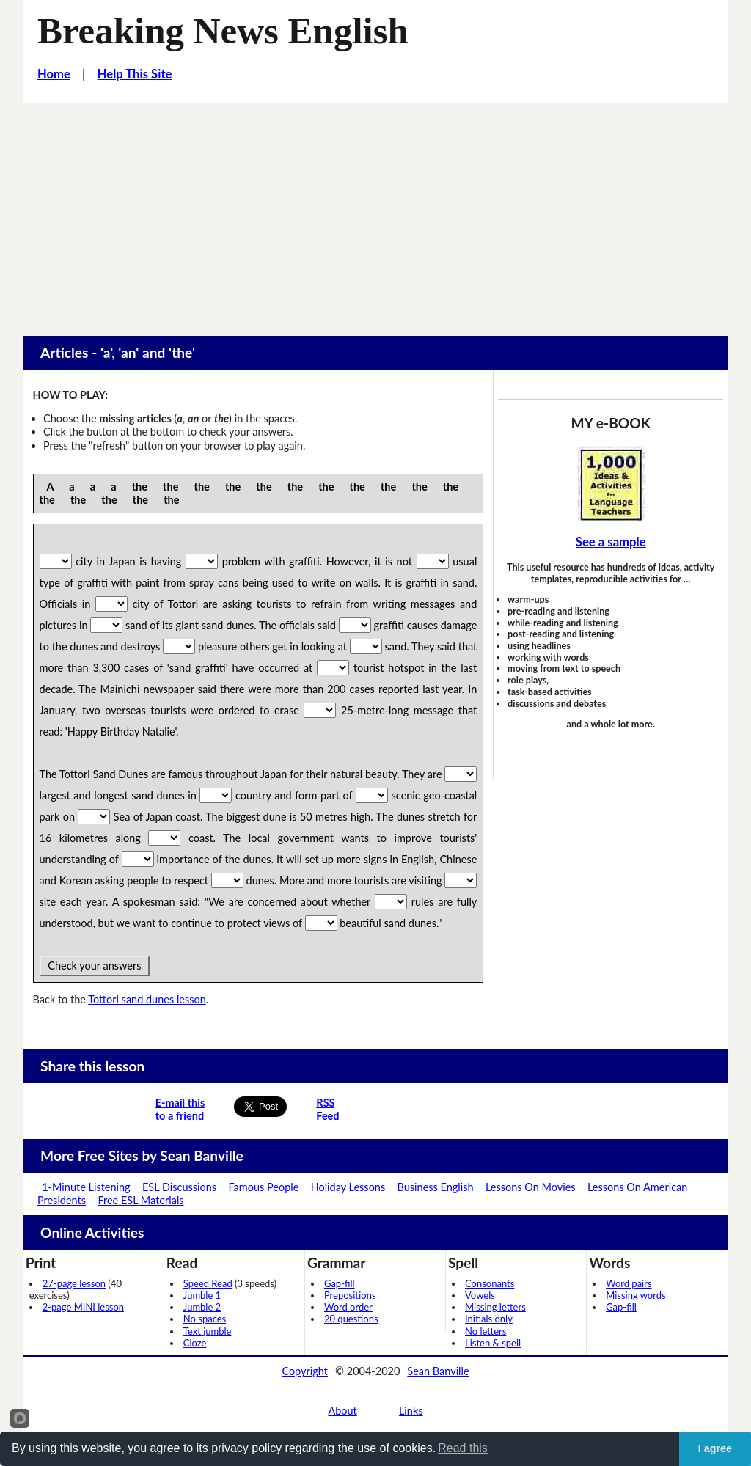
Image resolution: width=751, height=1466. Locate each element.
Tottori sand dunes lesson (147, 999)
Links (411, 1410)
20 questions (351, 1318)
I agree (715, 1448)
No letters (485, 1331)
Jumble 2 (202, 1307)
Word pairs (628, 1283)
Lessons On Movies (531, 1187)
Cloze (195, 1343)
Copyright (305, 1371)
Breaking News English (223, 30)
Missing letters (495, 1307)
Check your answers (94, 965)
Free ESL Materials (140, 1200)
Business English (436, 1187)
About (342, 1410)
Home (53, 74)
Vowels (480, 1295)
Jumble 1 (202, 1295)
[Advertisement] (375, 212)
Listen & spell (493, 1343)
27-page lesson (74, 1283)
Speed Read (207, 1283)
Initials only (489, 1318)
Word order (348, 1307)
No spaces (204, 1318)
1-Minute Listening (86, 1187)
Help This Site (135, 74)
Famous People (263, 1187)
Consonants (489, 1283)
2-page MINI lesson (83, 1307)
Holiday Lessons (348, 1187)
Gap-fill (339, 1283)
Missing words (635, 1295)
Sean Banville (438, 1371)
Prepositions (350, 1295)
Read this (463, 1448)
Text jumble (207, 1331)
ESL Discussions (179, 1187)
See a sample (611, 542)
